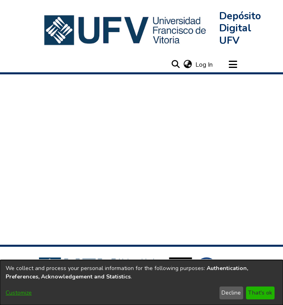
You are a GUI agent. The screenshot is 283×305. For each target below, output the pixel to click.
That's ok (260, 293)
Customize (19, 293)
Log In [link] (204, 64)
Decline (231, 293)
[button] (126, 30)
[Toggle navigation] (232, 64)
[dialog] (141, 282)
